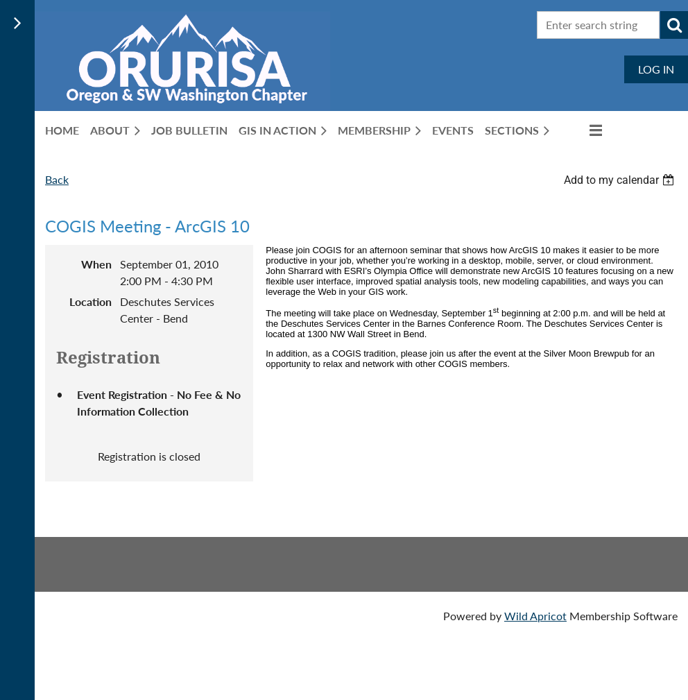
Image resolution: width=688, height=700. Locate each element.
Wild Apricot (535, 615)
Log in (656, 69)
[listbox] (621, 180)
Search (674, 25)
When (96, 264)
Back (57, 179)
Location (90, 301)
